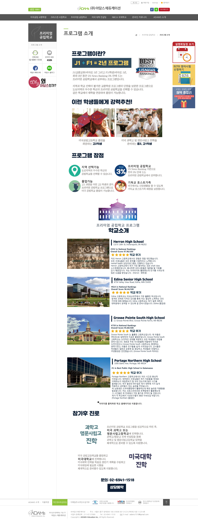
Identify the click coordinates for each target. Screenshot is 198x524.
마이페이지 (164, 9)
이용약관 (45, 502)
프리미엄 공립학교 (79, 17)
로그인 (135, 3)
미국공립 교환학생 (38, 17)
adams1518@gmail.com (139, 514)
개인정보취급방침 (60, 502)
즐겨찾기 (166, 3)
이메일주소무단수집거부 (80, 502)
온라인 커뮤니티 (139, 17)
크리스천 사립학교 (59, 17)
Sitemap (155, 3)
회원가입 (146, 3)
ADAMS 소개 (159, 17)
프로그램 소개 (36, 45)
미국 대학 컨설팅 (99, 17)
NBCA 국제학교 (119, 17)
